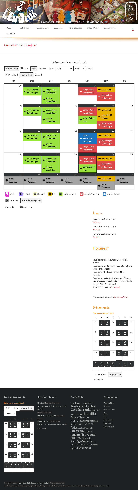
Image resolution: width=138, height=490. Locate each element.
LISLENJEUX (92, 28)
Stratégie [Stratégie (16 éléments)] (76, 441)
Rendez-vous (109, 426)
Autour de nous (110, 410)
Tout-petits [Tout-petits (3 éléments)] (93, 444)
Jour (51, 68)
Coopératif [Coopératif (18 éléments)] (77, 409)
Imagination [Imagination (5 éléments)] (90, 420)
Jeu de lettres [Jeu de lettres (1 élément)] (80, 424)
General (39, 194)
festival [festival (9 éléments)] (75, 417)
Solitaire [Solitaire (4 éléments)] (82, 438)
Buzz (106, 413)
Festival (24, 194)
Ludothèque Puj (89, 194)
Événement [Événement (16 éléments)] (84, 448)
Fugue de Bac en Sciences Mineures (50, 425)
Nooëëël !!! (41, 403)
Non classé (108, 423)
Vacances (11, 200)
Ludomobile (58, 28)
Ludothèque (24, 28)
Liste (24, 69)
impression (26, 207)
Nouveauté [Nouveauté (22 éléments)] (88, 435)
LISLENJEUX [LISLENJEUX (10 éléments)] (77, 431)
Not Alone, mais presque (46, 415)
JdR (51, 194)
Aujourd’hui (26, 74)
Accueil (9, 28)
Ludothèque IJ (67, 194)
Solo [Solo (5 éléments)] (89, 438)
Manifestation (111, 194)
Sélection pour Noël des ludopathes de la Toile (52, 407)
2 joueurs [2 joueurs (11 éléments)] (88, 403)
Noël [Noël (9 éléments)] (73, 437)
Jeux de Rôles (42, 28)
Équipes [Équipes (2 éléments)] (74, 448)
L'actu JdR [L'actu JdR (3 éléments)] (88, 428)
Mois (33, 68)
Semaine (42, 68)
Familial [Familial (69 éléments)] (90, 413)
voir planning (115, 287)
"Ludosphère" (109, 403)
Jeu (105, 416)
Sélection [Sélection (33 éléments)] (88, 441)
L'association (109, 420)
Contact (10, 33)
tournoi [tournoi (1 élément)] (86, 445)
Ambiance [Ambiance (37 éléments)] (78, 406)
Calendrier (11, 69)
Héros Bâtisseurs (75, 28)
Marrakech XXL (43, 421)
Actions (107, 406)
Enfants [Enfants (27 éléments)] (89, 410)
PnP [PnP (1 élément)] (77, 438)
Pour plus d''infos (121, 297)
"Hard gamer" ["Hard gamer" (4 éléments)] (76, 403)
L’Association (109, 28)
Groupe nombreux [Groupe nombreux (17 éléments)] (80, 418)
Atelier (10, 194)
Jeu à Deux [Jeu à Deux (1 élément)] (81, 428)
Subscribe (11, 207)
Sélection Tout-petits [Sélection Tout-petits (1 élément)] (77, 445)
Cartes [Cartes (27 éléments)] (90, 406)
